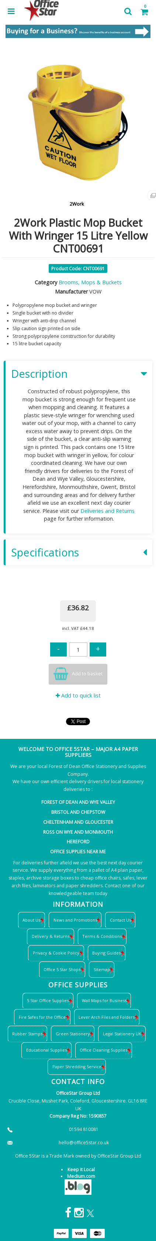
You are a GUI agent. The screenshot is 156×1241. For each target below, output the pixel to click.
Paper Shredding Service (76, 1066)
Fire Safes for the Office (42, 1017)
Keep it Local (81, 1169)
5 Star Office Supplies (48, 1000)
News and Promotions (75, 920)
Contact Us (120, 920)
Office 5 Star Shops (62, 969)
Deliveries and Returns (107, 510)
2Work (77, 203)
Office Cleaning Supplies (103, 1050)
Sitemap (102, 969)
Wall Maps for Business (104, 1000)
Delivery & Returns (50, 936)
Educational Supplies (46, 1050)
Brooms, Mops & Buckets (90, 282)
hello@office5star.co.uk (84, 1142)
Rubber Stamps (27, 1033)
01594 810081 (83, 1129)
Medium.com (81, 1176)
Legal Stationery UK (122, 1033)
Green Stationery (73, 1033)
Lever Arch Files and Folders (107, 1017)
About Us (31, 920)
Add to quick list (78, 695)
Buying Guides (106, 953)
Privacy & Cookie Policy (56, 953)
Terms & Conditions (102, 936)
